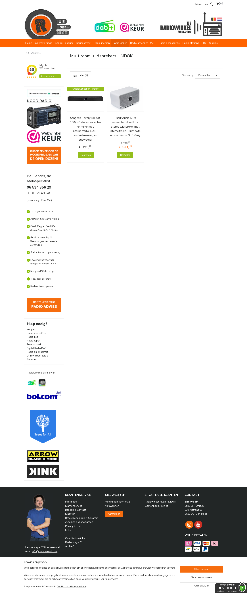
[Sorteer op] (207, 75)
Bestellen (86, 155)
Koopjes (213, 43)
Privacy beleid (73, 526)
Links (68, 530)
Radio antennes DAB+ (143, 43)
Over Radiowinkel (75, 538)
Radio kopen (33, 340)
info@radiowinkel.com (44, 551)
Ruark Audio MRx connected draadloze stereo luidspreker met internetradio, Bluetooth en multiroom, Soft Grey (125, 126)
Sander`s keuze (64, 43)
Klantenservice (73, 506)
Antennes (32, 359)
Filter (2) (80, 75)
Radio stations (191, 43)
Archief (69, 546)
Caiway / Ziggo (43, 43)
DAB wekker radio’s (37, 355)
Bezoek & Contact (75, 510)
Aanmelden (114, 514)
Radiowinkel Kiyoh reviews (160, 501)
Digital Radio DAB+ (37, 348)
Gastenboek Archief (156, 506)
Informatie (71, 501)
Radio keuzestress (37, 333)
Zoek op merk (34, 344)
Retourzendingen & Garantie (81, 518)
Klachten (70, 514)
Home (28, 43)
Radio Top (32, 337)
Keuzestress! (83, 43)
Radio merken (102, 43)
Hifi (204, 43)
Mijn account (204, 4)
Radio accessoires (169, 43)
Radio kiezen (120, 43)
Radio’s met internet (37, 352)
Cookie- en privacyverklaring (72, 586)
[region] (99, 577)
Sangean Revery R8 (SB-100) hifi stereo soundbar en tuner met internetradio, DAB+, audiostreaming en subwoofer (85, 129)
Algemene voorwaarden (79, 522)
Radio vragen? (73, 542)
